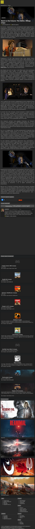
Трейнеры (22, 502)
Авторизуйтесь (8, 206)
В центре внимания (24, 511)
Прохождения (22, 500)
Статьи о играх (23, 508)
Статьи (9, 5)
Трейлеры (5, 516)
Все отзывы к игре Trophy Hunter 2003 (9, 268)
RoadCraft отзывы (7, 279)
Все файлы (22, 515)
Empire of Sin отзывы (17, 391)
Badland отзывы (17, 320)
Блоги (21, 521)
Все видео (5, 515)
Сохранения (22, 503)
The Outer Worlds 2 (6, 495)
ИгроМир (22, 523)
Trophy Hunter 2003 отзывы (9, 265)
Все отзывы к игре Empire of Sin (7, 395)
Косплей (21, 522)
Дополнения (22, 516)
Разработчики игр (7, 504)
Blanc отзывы (17, 362)
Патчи (21, 517)
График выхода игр (7, 501)
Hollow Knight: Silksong (7, 476)
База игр (5, 502)
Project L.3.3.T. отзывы (8, 306)
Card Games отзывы (17, 334)
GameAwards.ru (4, 5)
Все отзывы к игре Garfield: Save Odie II (9, 351)
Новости (21, 507)
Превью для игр (23, 510)
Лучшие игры (6, 500)
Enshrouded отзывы (7, 377)
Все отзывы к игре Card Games (7, 338)
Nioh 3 (3, 456)
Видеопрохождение (7, 518)
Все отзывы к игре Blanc (6, 366)
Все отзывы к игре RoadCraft (7, 281)
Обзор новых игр (23, 509)
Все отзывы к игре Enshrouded (7, 379)
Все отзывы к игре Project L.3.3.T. (8, 308)
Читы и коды (22, 501)
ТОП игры (5, 503)
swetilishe (6, 209)
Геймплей (5, 517)
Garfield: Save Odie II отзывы (9, 349)
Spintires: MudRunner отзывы (9, 293)
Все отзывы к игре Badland (6, 323)
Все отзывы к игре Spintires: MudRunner (9, 295)
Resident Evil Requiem (7, 418)
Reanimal (3, 437)
